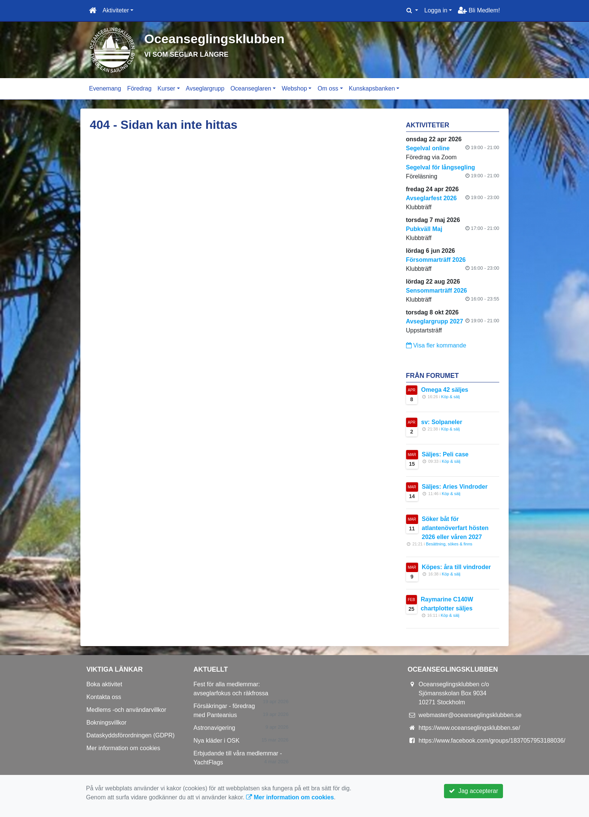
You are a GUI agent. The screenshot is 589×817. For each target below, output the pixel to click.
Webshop (294, 88)
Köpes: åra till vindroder (456, 567)
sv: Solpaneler (441, 422)
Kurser (166, 88)
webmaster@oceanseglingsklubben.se (469, 715)
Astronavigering (214, 728)
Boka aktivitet (104, 684)
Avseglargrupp (205, 88)
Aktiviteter (116, 10)
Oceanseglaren (250, 88)
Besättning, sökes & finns (449, 544)
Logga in (435, 10)
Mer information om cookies (123, 748)
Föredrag (139, 88)
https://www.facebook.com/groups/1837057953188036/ (491, 740)
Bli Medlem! (479, 10)
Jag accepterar (473, 791)
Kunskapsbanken (372, 88)
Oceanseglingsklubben (224, 38)
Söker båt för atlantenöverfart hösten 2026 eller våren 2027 (455, 528)
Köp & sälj (450, 396)
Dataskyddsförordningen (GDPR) (130, 735)
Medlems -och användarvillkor (126, 710)
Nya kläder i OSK (216, 740)
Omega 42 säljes (444, 390)
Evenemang (105, 88)
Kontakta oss (103, 697)
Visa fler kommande (436, 345)
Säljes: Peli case (445, 454)
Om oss (327, 88)
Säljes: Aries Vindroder (455, 486)
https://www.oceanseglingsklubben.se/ (469, 728)
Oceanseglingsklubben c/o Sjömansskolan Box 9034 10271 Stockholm (453, 693)
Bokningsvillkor (106, 722)
